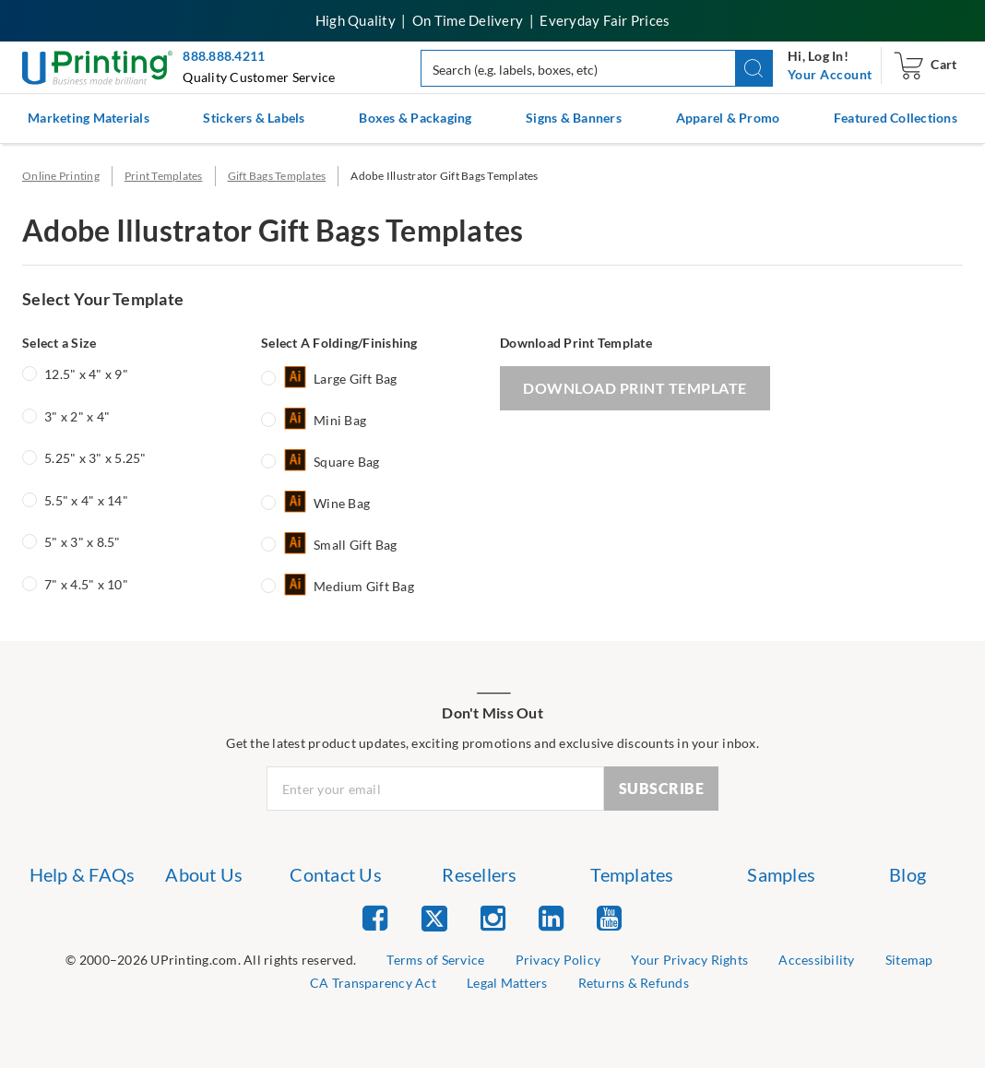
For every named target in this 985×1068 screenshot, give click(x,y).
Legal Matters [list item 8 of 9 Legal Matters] (507, 983)
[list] (211, 960)
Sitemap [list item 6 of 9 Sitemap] (909, 959)
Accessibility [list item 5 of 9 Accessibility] (816, 959)
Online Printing (61, 176)
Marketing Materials (88, 117)
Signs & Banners (574, 117)
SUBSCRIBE (662, 788)
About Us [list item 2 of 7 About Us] (204, 874)
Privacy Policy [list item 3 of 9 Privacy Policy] (558, 959)
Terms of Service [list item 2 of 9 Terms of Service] (435, 959)
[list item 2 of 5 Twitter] (434, 920)
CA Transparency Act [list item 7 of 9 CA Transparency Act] (373, 983)
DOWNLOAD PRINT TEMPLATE (635, 388)
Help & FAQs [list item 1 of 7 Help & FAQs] (83, 874)
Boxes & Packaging (415, 117)
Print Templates (164, 176)
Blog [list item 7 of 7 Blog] (907, 874)
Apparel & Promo (728, 117)
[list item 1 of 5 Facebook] (374, 917)
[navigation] (830, 74)
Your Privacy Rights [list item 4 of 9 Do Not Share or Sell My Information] (689, 959)
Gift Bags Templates (277, 176)
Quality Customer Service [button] (259, 77)
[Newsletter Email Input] (435, 788)
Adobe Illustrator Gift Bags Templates (444, 176)
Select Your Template (103, 299)
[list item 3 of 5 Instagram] (493, 917)
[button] (754, 68)
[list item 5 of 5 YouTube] (609, 917)
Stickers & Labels (253, 117)
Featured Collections (895, 117)
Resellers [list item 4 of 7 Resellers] (479, 874)
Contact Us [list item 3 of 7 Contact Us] (336, 874)
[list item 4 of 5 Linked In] (551, 917)
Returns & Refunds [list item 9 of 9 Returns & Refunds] (633, 983)
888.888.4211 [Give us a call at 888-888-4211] (224, 56)
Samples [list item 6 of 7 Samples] (781, 874)
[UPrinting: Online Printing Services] (97, 66)
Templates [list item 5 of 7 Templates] (631, 874)
